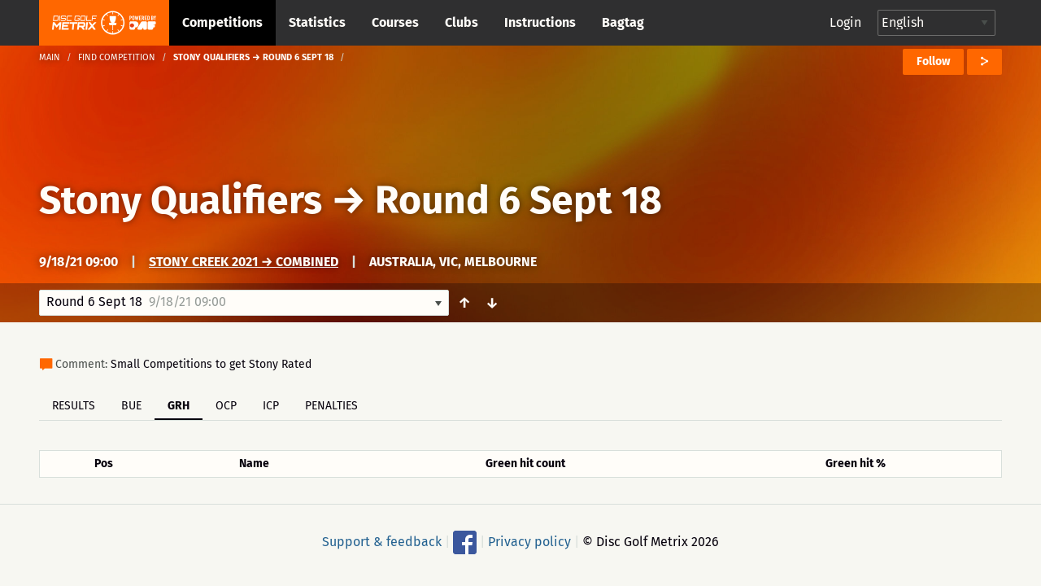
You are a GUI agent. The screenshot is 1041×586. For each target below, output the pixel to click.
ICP (271, 406)
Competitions (222, 22)
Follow (933, 61)
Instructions (540, 22)
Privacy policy (529, 541)
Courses (395, 22)
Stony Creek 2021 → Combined (243, 261)
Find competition (116, 57)
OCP (226, 406)
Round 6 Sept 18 (518, 200)
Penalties (331, 406)
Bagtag (623, 22)
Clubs (461, 22)
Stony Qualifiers (180, 200)
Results (73, 406)
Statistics (317, 22)
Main (49, 57)
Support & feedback (382, 541)
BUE (131, 406)
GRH (178, 406)
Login (845, 22)
